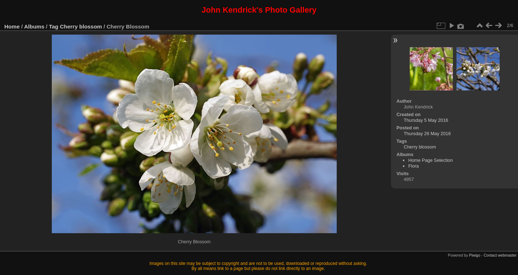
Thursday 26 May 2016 (427, 133)
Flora (413, 166)
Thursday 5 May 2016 (426, 120)
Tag (53, 26)
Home (12, 26)
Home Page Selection (430, 160)
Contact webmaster (500, 255)
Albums (34, 26)
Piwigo (474, 255)
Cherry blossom (81, 26)
